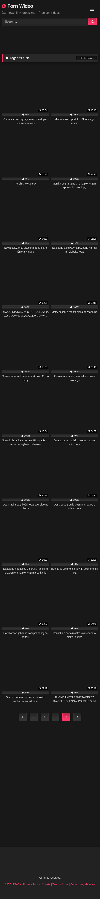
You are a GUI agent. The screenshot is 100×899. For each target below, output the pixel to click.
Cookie (46, 884)
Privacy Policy (31, 884)
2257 (8, 884)
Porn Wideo (17, 6)
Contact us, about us (82, 884)
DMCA (17, 884)
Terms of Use (60, 884)
